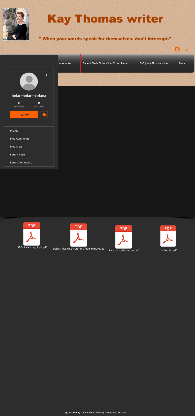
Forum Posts (17, 154)
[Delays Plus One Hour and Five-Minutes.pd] (78, 237)
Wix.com (122, 412)
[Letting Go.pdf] (168, 238)
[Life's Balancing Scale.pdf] (32, 236)
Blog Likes (16, 146)
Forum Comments (21, 162)
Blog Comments (19, 138)
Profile (14, 130)
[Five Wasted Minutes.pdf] (123, 239)
